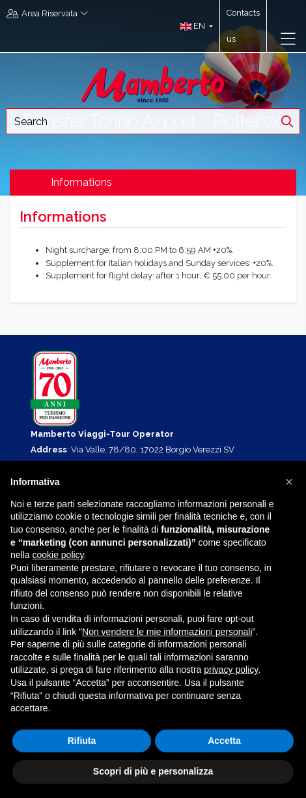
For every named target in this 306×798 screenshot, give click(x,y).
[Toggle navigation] (288, 39)
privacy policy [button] (231, 669)
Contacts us (243, 26)
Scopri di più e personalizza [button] (153, 771)
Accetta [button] (224, 740)
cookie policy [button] (57, 555)
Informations (81, 182)
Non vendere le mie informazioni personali (167, 632)
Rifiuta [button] (82, 740)
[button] (194, 26)
